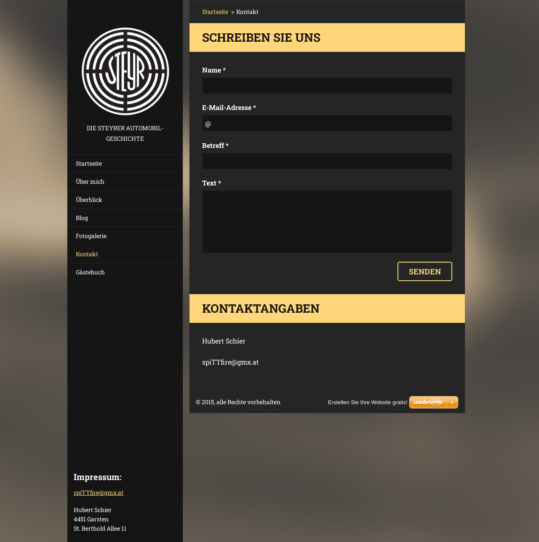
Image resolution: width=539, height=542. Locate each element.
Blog (82, 218)
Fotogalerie (91, 236)
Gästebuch (90, 272)
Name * (214, 69)
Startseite (89, 163)
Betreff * (215, 145)
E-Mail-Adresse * (229, 107)
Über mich (90, 181)
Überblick (89, 200)
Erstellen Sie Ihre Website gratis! (367, 402)
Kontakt (87, 254)
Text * (211, 182)
